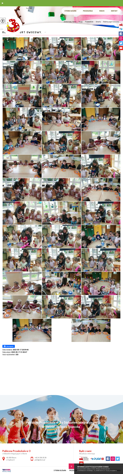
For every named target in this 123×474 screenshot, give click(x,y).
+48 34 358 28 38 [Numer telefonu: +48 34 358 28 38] (40, 458)
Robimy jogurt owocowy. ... (111, 22)
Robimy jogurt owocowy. (22, 32)
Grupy (79, 22)
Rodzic (102, 11)
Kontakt (114, 11)
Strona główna (70, 11)
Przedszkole (88, 11)
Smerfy (97, 22)
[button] (2, 3)
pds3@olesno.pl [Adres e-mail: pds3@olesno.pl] (40, 460)
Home (74, 22)
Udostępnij (8, 346)
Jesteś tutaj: (68, 22)
